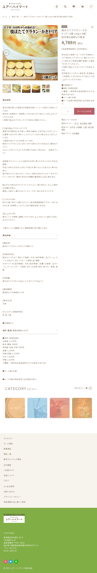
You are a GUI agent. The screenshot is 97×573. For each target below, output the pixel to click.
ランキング (8, 438)
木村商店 (75, 133)
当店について (9, 475)
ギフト (76, 123)
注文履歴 (7, 465)
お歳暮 (79, 127)
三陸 (85, 127)
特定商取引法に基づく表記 (15, 502)
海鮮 (90, 123)
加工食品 (83, 123)
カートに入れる (84, 111)
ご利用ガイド (9, 470)
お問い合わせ (9, 491)
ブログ (6, 480)
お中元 (72, 127)
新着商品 (7, 448)
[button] (6, 53)
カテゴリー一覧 (81, 388)
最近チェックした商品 (12, 459)
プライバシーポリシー (12, 496)
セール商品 (8, 443)
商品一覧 (7, 454)
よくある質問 (9, 486)
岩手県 (91, 127)
